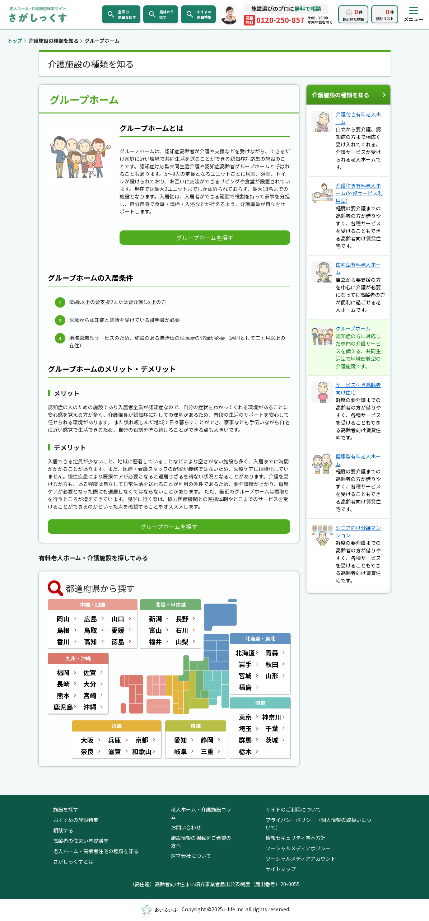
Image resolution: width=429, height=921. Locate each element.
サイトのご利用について (293, 809)
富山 (155, 630)
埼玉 (245, 728)
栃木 (245, 751)
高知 (90, 641)
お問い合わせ (186, 827)
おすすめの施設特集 (75, 819)
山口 (117, 618)
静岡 (207, 739)
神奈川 (271, 716)
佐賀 (89, 672)
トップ (14, 40)
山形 (271, 675)
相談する (63, 830)
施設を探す (65, 809)
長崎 (63, 683)
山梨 (182, 641)
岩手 (245, 664)
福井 (155, 641)
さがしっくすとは (73, 861)
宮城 (245, 675)
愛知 (180, 739)
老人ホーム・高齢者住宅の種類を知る (96, 851)
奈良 (87, 751)
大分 (89, 683)
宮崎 (89, 695)
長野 (182, 618)
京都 (141, 739)
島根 (63, 630)
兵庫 (114, 739)
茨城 (271, 739)
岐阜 (180, 751)
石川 (182, 630)
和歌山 (141, 751)
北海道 (245, 652)
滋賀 (114, 751)
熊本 (63, 695)
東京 (245, 716)
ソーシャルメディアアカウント (301, 858)
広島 (90, 618)
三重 (207, 751)
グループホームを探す (204, 237)
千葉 (271, 728)
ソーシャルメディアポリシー (298, 848)
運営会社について (191, 855)
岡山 (63, 618)
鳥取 (90, 630)
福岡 (63, 672)
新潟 (155, 618)
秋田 (271, 664)
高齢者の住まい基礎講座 (80, 840)
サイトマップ (281, 869)
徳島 (117, 641)
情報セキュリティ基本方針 (296, 837)
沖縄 (89, 706)
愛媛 (117, 630)
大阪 (87, 739)
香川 (63, 641)
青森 (271, 652)
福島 (245, 687)
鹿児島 (63, 706)
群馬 (245, 739)
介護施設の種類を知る (340, 94)
